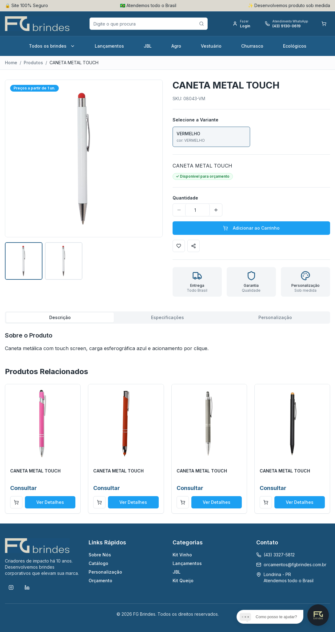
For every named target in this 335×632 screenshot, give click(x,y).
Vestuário (211, 46)
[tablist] (167, 317)
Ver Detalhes (50, 502)
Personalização (105, 572)
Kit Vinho (182, 554)
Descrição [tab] (60, 317)
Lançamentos (109, 46)
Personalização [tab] (275, 317)
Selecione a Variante (195, 119)
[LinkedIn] (27, 587)
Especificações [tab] (167, 317)
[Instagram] (11, 587)
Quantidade (185, 197)
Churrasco (252, 46)
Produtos (33, 62)
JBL (148, 46)
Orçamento (100, 580)
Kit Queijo (183, 580)
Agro (176, 46)
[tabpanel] (167, 341)
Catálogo (98, 563)
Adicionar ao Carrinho (251, 228)
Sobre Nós (100, 554)
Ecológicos (294, 46)
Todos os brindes (52, 46)
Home (11, 62)
